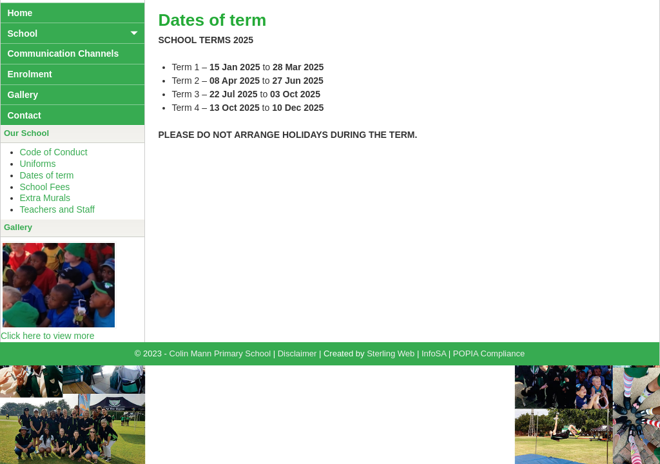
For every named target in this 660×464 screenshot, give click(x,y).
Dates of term (47, 175)
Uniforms (38, 164)
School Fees (45, 187)
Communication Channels (63, 53)
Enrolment (30, 74)
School (23, 33)
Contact (24, 115)
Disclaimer (297, 353)
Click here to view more (48, 336)
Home (20, 13)
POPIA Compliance (489, 353)
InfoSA (434, 353)
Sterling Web (390, 353)
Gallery (23, 95)
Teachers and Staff (57, 209)
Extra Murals (45, 198)
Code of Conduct (54, 152)
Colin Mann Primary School (220, 353)
